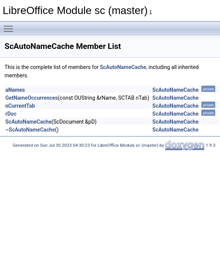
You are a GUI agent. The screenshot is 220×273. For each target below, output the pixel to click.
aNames (15, 90)
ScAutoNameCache (123, 67)
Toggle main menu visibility (10, 25)
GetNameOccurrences (31, 98)
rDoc (10, 114)
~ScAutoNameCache (30, 130)
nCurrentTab (20, 106)
